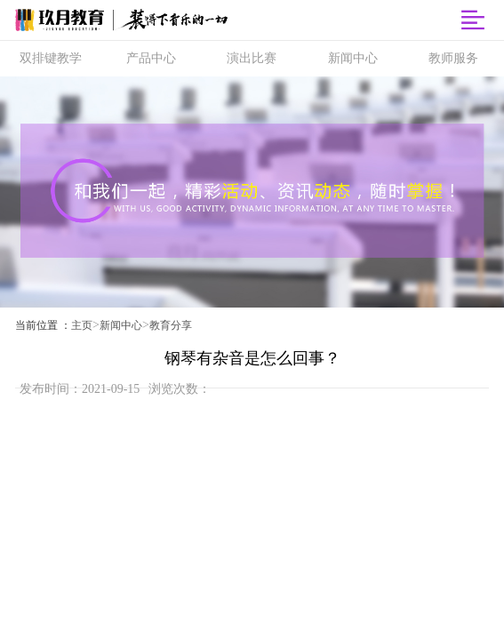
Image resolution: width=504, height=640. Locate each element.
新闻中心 (121, 325)
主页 (81, 325)
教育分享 (170, 325)
